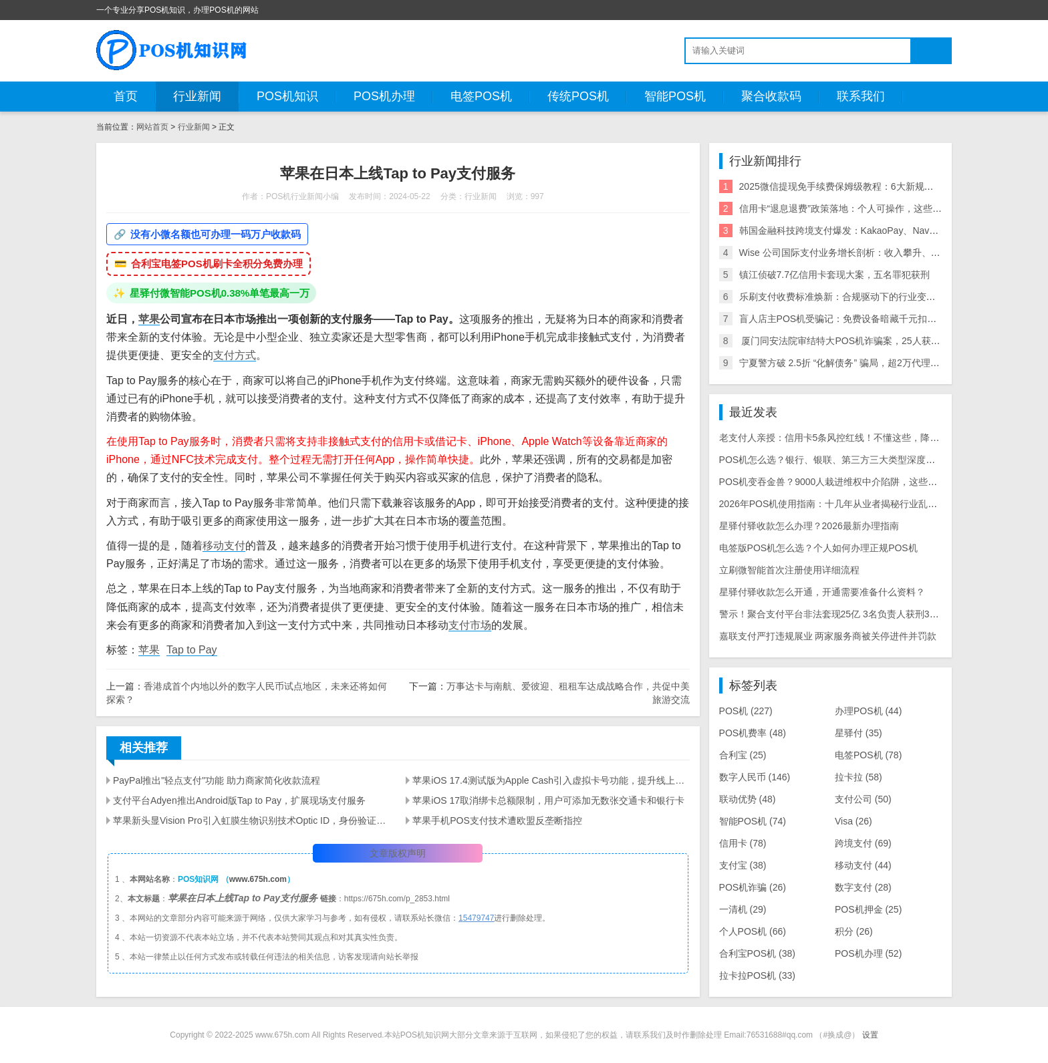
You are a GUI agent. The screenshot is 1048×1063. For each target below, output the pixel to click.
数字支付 (863, 887)
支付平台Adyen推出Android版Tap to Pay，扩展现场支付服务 (239, 800)
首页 (126, 96)
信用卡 (743, 843)
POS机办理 (384, 96)
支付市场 (469, 625)
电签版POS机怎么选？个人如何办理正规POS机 (818, 548)
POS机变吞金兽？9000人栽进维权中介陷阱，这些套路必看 (842, 481)
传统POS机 (578, 96)
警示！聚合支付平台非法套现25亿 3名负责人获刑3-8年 (833, 614)
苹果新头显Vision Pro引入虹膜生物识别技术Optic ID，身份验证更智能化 (251, 820)
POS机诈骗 (752, 887)
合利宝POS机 (757, 953)
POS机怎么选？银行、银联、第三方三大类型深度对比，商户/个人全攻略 (870, 459)
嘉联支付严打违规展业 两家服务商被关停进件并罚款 (828, 636)
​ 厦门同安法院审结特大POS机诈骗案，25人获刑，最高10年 (864, 340)
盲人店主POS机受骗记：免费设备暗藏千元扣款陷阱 (847, 318)
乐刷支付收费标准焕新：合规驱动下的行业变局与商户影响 (860, 296)
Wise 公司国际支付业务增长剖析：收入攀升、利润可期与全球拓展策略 (886, 252)
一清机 (743, 909)
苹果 (149, 319)
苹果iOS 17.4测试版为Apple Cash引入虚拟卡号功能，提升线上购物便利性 (550, 780)
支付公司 (863, 799)
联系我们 (861, 96)
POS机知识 (287, 96)
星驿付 (858, 733)
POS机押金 (868, 909)
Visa (853, 821)
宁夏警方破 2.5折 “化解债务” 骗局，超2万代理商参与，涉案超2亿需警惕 (889, 362)
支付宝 (743, 865)
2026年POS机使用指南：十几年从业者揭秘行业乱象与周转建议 (852, 503)
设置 (870, 1035)
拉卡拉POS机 (757, 975)
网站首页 (152, 127)
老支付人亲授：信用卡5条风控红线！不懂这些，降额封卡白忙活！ (857, 437)
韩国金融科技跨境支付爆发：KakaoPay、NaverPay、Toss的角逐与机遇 (889, 230)
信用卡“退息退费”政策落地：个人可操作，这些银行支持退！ (864, 208)
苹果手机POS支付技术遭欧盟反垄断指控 (497, 820)
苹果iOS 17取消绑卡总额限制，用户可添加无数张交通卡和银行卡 (548, 800)
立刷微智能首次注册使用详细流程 (789, 570)
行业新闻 (197, 96)
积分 (854, 931)
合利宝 (743, 755)
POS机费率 (752, 733)
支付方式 (234, 355)
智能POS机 (675, 96)
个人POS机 (752, 931)
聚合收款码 (771, 96)
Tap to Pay (191, 649)
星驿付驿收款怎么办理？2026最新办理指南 (809, 525)
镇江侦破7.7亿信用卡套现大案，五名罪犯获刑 (834, 274)
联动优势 (747, 799)
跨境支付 (863, 843)
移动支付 (224, 545)
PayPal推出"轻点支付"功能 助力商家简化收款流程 (216, 780)
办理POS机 (868, 711)
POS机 (746, 711)
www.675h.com (258, 879)
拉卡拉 (858, 777)
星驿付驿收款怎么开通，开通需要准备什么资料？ (822, 592)
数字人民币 (755, 777)
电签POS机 (481, 96)
